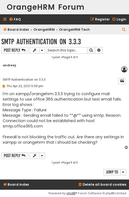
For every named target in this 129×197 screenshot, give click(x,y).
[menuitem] (15, 19)
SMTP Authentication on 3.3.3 (41, 41)
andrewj (9, 65)
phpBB (71, 193)
